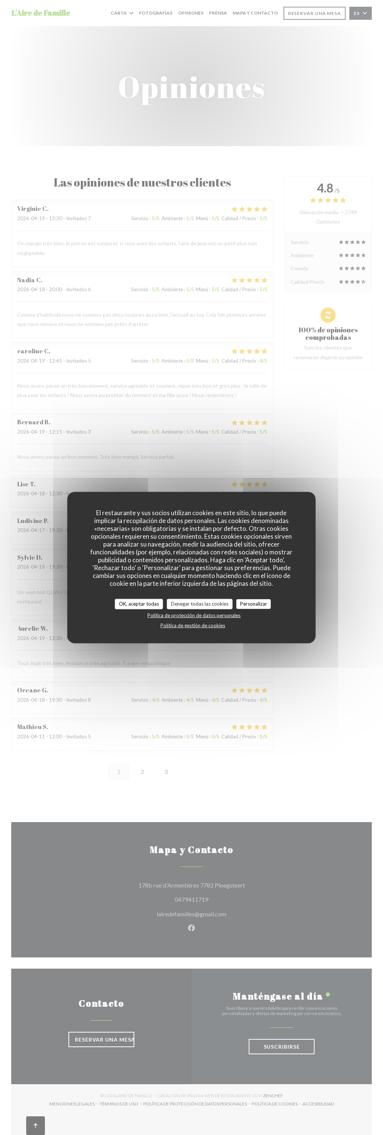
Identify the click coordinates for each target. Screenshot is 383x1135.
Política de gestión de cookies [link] (192, 625)
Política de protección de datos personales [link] (193, 615)
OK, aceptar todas (139, 604)
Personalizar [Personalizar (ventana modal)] (253, 604)
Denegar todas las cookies (200, 604)
